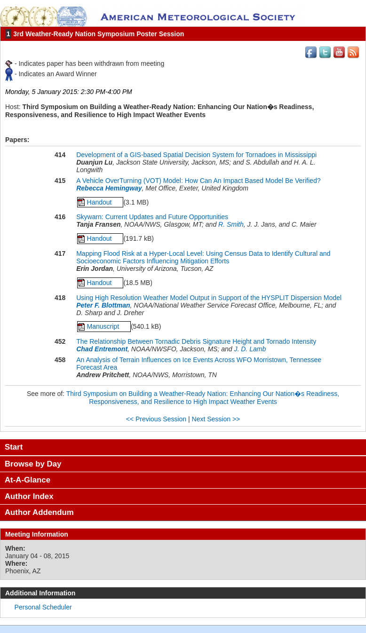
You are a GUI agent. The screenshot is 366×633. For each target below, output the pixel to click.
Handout (100, 202)
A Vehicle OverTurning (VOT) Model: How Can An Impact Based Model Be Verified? (198, 180)
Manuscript (104, 326)
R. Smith (231, 224)
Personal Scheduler (43, 607)
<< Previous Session (156, 419)
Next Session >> (216, 419)
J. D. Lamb (250, 349)
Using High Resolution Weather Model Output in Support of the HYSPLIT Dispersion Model (209, 297)
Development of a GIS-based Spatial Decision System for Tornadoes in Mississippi (196, 154)
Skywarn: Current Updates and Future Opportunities (152, 217)
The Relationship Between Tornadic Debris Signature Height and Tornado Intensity (196, 341)
